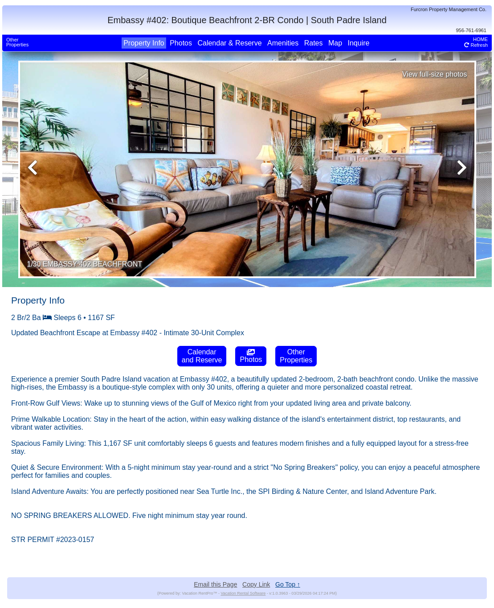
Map (335, 43)
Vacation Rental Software (242, 593)
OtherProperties (17, 42)
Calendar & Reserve (229, 43)
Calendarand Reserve (202, 356)
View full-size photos (434, 74)
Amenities (282, 43)
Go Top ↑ (287, 584)
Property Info (143, 43)
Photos (181, 43)
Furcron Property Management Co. (448, 9)
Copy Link (256, 584)
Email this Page (215, 584)
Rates (313, 43)
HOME (480, 39)
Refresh (476, 45)
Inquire (359, 43)
